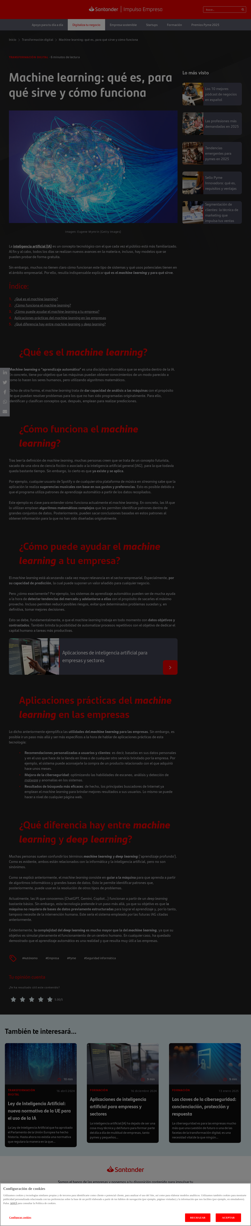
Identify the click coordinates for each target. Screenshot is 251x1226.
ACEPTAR (228, 1217)
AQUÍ (13, 1203)
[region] (125, 1204)
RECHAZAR (197, 1217)
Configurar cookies (20, 1217)
